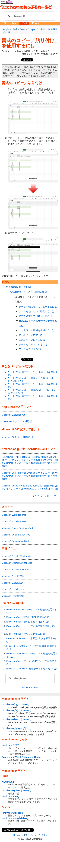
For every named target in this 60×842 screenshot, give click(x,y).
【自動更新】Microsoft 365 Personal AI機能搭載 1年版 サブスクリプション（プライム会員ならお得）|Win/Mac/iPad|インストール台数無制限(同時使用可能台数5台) (30, 461)
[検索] (29, 16)
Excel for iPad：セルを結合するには (25, 633)
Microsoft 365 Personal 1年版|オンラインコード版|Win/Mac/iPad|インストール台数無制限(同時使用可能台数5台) (30, 475)
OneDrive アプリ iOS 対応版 (17, 421)
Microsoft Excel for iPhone (15, 569)
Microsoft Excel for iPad (18, 286)
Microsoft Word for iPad (14, 514)
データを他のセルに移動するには (36, 311)
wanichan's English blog (15, 818)
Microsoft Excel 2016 (13, 582)
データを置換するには (31, 349)
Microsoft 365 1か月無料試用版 (18, 437)
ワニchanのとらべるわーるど (16, 790)
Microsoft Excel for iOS (14, 414)
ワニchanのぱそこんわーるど (16, 710)
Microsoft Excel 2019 (13, 576)
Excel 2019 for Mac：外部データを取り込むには (31, 668)
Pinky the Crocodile (12, 813)
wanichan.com (30, 687)
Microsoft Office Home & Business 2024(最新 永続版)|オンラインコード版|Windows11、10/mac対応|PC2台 (30, 487)
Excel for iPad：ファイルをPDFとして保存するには (31, 662)
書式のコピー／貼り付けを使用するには (28, 43)
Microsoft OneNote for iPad (16, 534)
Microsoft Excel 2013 (13, 589)
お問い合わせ (17, 835)
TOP (5, 23)
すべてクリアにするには (32, 335)
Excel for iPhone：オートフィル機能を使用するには (31, 611)
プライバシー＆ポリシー (37, 835)
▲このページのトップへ (45, 496)
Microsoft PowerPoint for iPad (17, 528)
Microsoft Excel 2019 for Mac (17, 556)
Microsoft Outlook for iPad (15, 541)
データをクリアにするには (33, 344)
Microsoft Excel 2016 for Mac (17, 562)
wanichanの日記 (10, 745)
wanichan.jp (8, 782)
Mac (14, 23)
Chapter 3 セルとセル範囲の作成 (28, 291)
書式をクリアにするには (32, 339)
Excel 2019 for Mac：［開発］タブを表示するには (31, 640)
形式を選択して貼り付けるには (35, 316)
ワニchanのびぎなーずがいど (16, 728)
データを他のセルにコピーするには (38, 306)
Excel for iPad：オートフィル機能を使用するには (31, 628)
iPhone (36, 23)
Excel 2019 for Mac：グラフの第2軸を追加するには (31, 647)
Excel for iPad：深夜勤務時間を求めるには (29, 617)
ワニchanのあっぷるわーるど (16, 719)
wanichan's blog (10, 796)
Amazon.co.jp (11, 449)
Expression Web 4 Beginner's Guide (21, 757)
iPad (24, 23)
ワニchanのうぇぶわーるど (15, 704)
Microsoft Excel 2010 (13, 596)
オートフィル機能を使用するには (36, 330)
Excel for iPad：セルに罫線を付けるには (28, 621)
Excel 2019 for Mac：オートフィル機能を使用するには (31, 655)
